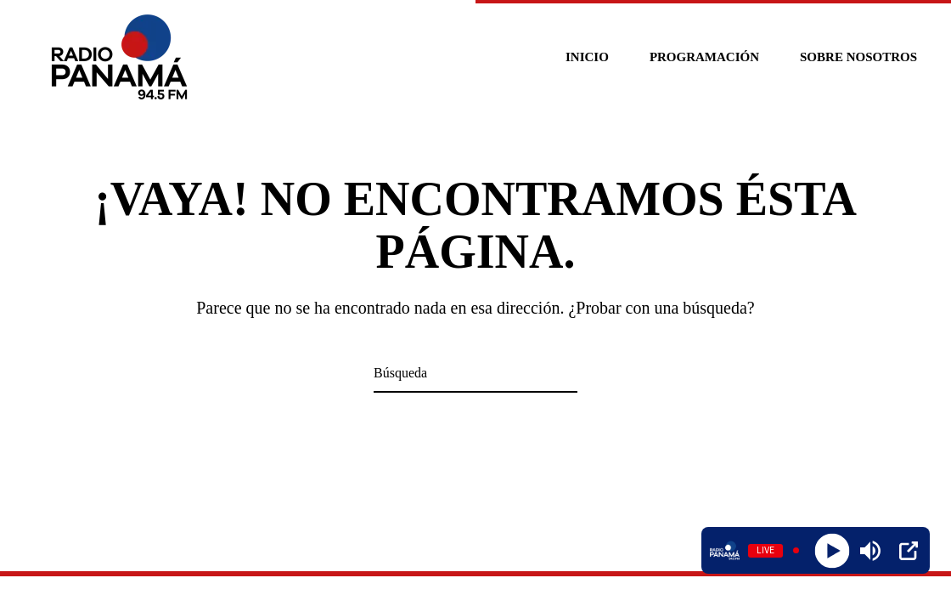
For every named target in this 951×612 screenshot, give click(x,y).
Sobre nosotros (858, 57)
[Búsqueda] (475, 373)
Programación (704, 57)
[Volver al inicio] (122, 56)
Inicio (587, 57)
